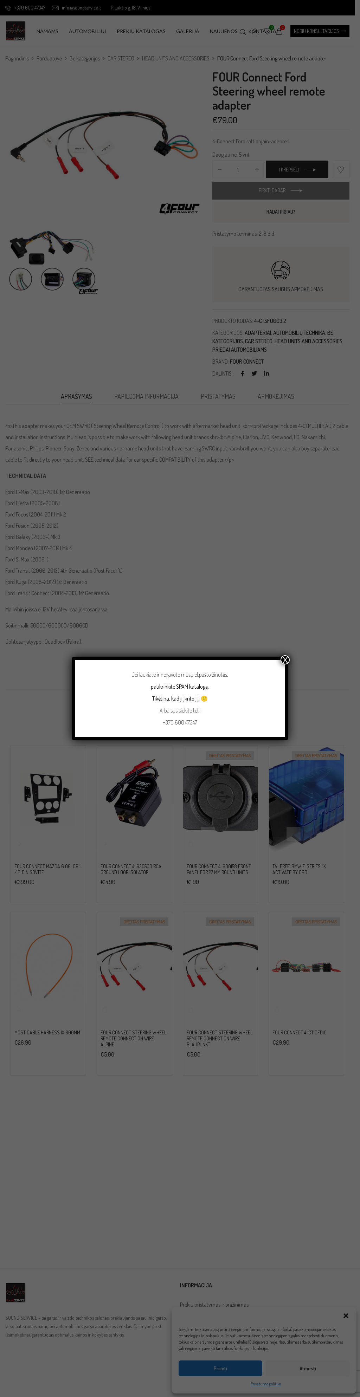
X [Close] (285, 659)
